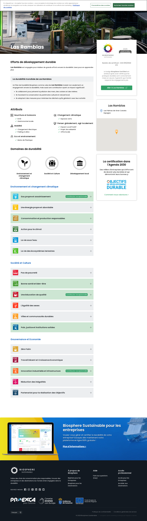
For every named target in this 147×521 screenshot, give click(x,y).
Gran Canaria (16, 42)
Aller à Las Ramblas (117, 88)
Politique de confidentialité (101, 512)
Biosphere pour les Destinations (75, 484)
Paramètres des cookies (101, 5)
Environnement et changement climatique (24, 175)
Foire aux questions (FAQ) (100, 477)
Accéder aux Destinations (123, 484)
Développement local (79, 173)
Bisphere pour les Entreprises (74, 479)
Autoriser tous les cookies (123, 5)
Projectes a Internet (131, 515)
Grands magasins (30, 42)
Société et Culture (52, 173)
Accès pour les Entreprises (123, 479)
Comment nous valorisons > (116, 194)
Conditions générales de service (125, 512)
